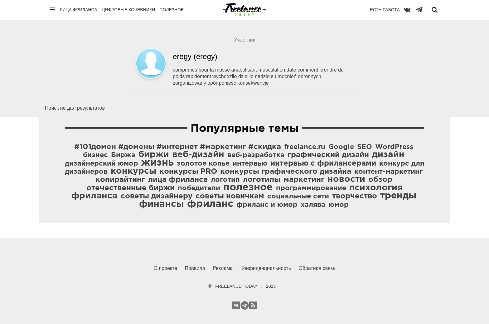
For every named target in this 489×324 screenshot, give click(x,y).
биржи (153, 154)
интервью (250, 164)
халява (313, 205)
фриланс (210, 204)
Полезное (171, 9)
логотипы (261, 179)
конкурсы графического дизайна (285, 171)
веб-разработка (255, 155)
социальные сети (298, 196)
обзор (380, 179)
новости (346, 179)
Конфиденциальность (265, 268)
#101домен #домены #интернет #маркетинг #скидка (177, 146)
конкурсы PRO (188, 171)
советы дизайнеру (156, 196)
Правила (195, 268)
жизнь (157, 162)
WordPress (394, 147)
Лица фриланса (78, 9)
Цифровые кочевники (128, 9)
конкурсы (133, 171)
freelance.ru (304, 147)
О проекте (165, 268)
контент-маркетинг (388, 172)
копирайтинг (120, 179)
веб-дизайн (198, 154)
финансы (161, 204)
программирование (311, 188)
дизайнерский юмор (101, 164)
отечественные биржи (130, 188)
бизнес (95, 155)
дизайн (388, 154)
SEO (364, 147)
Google (341, 147)
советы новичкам (230, 196)
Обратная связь (316, 268)
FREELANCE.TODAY (236, 286)
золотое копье (203, 164)
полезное (248, 187)
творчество (354, 196)
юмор (338, 205)
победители (199, 188)
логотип (225, 180)
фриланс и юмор (267, 205)
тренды (398, 196)
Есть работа (385, 9)
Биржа (123, 155)
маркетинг (303, 179)
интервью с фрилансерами (323, 163)
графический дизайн (328, 155)
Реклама (223, 268)
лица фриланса (178, 179)
